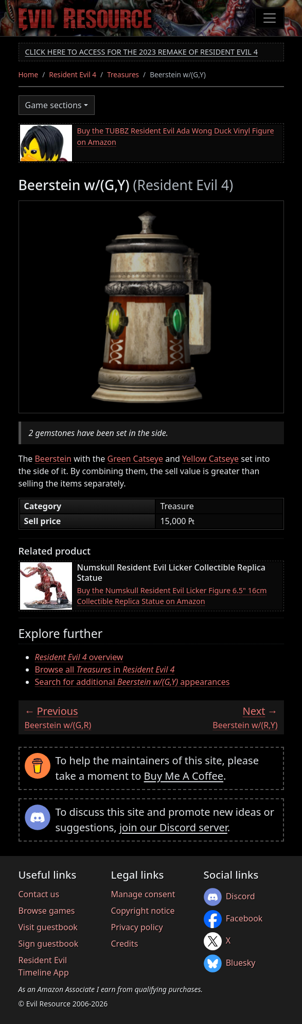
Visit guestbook (48, 927)
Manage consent (143, 894)
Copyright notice (143, 910)
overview (79, 657)
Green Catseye (135, 458)
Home (29, 74)
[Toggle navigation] (269, 18)
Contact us (39, 894)
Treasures (123, 74)
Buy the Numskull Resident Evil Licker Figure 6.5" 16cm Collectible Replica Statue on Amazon (172, 596)
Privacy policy (137, 927)
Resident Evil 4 (72, 74)
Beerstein (53, 458)
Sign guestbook (49, 943)
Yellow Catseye (210, 458)
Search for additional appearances (132, 681)
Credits (124, 943)
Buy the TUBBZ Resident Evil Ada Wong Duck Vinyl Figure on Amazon (175, 136)
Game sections (53, 105)
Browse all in (105, 669)
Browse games (47, 910)
